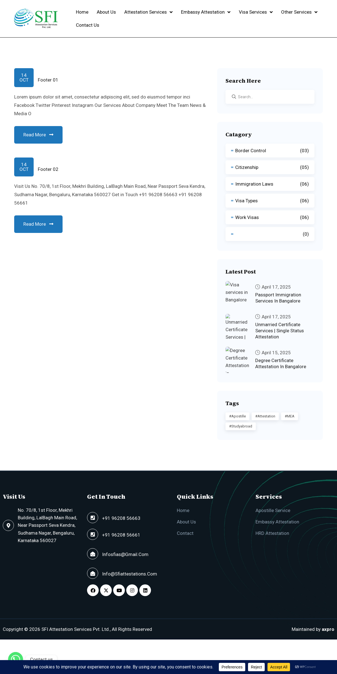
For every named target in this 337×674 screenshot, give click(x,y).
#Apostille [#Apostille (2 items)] (237, 416)
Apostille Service (273, 510)
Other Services (299, 12)
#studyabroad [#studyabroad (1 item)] (240, 426)
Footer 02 (48, 169)
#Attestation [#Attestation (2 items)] (265, 416)
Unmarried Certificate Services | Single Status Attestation (279, 335)
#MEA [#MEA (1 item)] (289, 416)
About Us (106, 12)
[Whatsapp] (15, 659)
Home (82, 12)
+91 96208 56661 (121, 535)
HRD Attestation (272, 533)
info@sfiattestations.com (129, 574)
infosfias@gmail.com (125, 554)
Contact (185, 533)
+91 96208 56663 (121, 518)
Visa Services (256, 12)
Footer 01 (48, 80)
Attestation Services (148, 12)
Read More (38, 134)
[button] (148, 12)
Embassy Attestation (206, 12)
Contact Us (87, 25)
